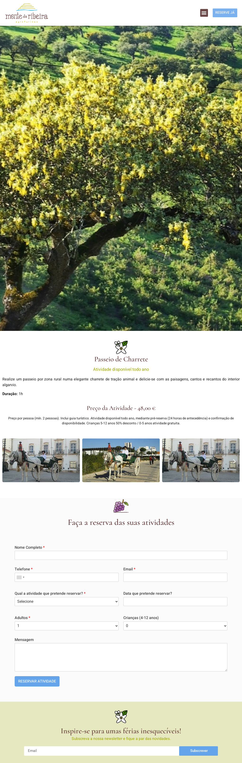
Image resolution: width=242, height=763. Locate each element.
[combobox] (20, 577)
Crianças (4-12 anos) (141, 617)
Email (129, 569)
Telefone (24, 569)
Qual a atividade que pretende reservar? (50, 593)
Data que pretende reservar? (147, 593)
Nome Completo (30, 547)
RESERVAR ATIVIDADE (37, 681)
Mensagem (24, 639)
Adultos (22, 617)
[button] (201, 13)
